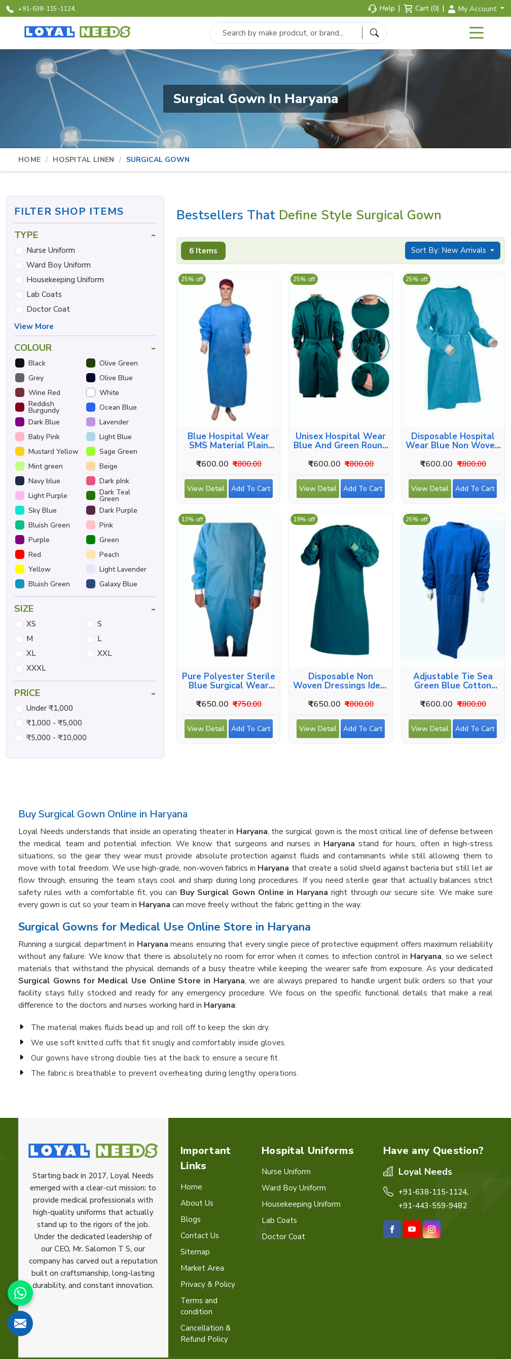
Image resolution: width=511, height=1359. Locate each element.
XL (31, 653)
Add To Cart (252, 491)
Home (29, 159)
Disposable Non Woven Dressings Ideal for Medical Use (340, 681)
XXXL (36, 668)
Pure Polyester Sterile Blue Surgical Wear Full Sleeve (228, 681)
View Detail (206, 491)
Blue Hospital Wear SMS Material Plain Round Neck (228, 441)
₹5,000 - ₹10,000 (56, 738)
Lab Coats (44, 294)
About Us (196, 1203)
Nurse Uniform (50, 250)
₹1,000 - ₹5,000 (54, 723)
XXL (104, 653)
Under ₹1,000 (49, 708)
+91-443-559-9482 (432, 1206)
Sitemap (195, 1252)
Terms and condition (198, 1306)
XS (31, 624)
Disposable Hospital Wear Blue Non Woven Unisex (453, 441)
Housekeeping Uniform (65, 280)
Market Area (202, 1268)
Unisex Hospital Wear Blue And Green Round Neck (340, 441)
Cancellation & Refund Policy (205, 1333)
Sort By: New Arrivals (449, 250)
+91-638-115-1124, (41, 9)
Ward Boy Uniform (58, 265)
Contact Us (199, 1236)
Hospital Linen (83, 159)
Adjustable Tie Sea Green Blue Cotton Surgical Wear (453, 681)
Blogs (190, 1219)
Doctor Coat (48, 309)
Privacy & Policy (207, 1284)
